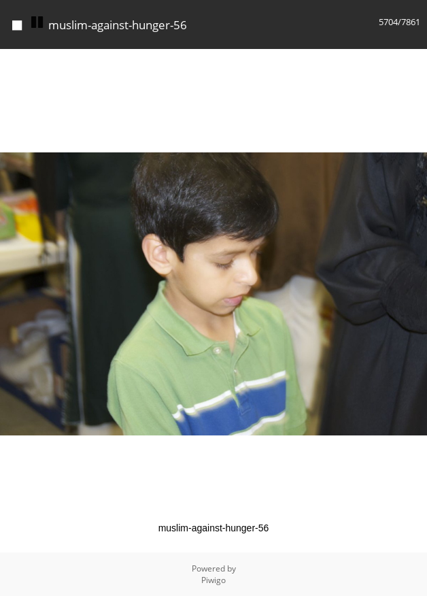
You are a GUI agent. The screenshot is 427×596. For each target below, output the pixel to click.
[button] (415, 61)
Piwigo (213, 580)
